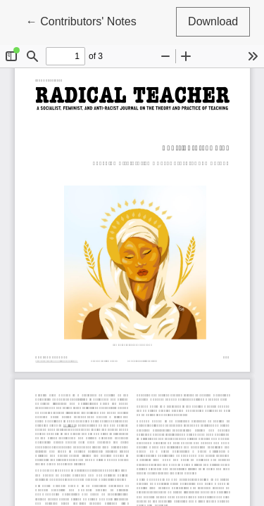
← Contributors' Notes (87, 20)
